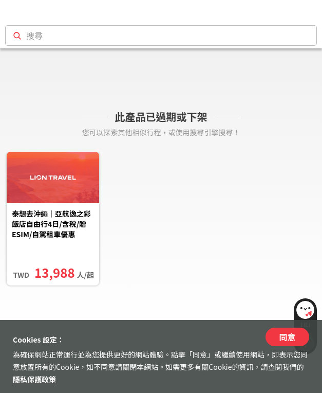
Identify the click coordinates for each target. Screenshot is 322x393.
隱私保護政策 (34, 379)
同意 (287, 337)
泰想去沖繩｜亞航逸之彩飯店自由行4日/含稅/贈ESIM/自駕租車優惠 (51, 223)
